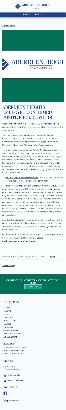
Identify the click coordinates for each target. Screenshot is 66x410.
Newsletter (9, 321)
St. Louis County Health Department (22, 178)
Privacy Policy (8, 344)
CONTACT (39, 15)
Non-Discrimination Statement (14, 347)
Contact (7, 311)
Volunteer (8, 327)
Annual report (10, 337)
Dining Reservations (12, 334)
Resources (8, 314)
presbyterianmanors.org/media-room (19, 241)
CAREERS (27, 15)
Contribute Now (10, 330)
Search (6, 308)
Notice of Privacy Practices (13, 353)
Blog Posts (8, 317)
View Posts (33, 286)
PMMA (43, 142)
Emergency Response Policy (14, 350)
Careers (7, 324)
